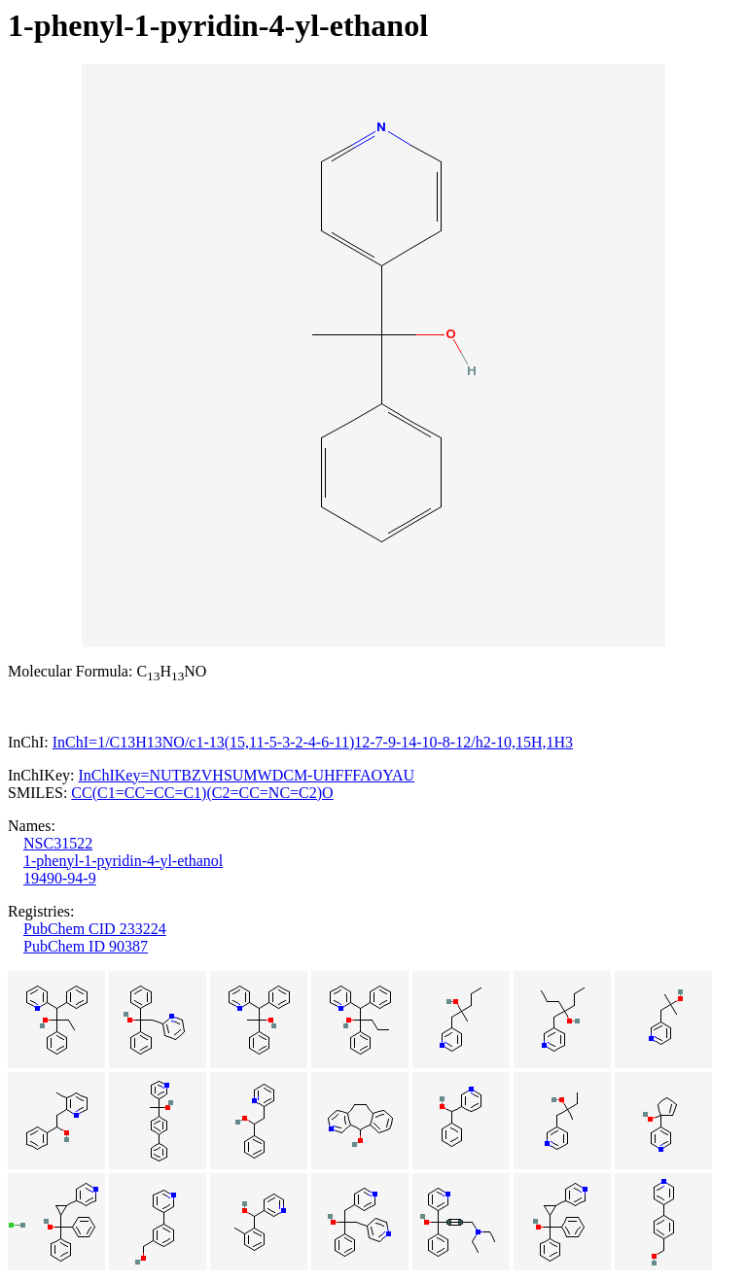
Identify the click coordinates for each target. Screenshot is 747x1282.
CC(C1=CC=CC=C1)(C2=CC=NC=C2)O (202, 792)
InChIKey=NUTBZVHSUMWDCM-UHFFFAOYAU (246, 775)
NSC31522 (57, 843)
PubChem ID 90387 (85, 946)
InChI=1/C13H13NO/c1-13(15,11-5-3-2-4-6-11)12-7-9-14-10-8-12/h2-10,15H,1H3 (313, 742)
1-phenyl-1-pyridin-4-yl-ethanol (123, 860)
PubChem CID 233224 (94, 928)
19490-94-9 (59, 878)
